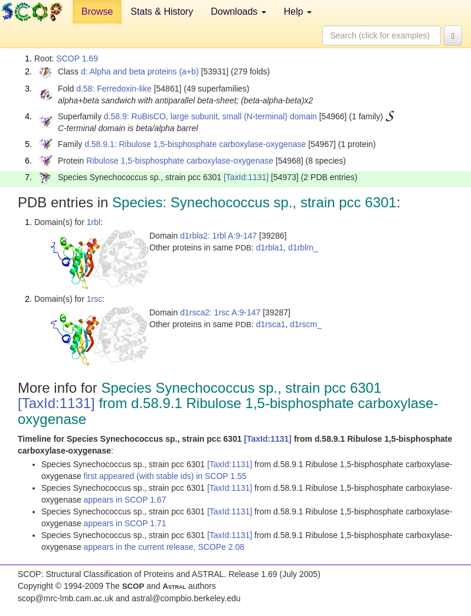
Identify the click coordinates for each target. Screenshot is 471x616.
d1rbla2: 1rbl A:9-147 (218, 235)
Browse (97, 11)
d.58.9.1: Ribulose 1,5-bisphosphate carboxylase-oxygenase (195, 144)
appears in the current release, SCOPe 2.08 (164, 547)
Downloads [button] (238, 11)
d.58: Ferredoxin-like (114, 88)
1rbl (93, 222)
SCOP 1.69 (77, 58)
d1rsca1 (271, 324)
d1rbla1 (270, 247)
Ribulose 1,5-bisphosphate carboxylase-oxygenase (179, 160)
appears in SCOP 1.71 (125, 523)
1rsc (94, 299)
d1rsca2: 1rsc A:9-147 (220, 312)
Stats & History (161, 11)
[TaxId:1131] (246, 177)
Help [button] (298, 11)
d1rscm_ (306, 324)
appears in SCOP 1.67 (125, 499)
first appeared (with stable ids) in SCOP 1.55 (165, 476)
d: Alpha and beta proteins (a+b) (140, 71)
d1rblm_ (303, 247)
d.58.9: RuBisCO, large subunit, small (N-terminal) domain (210, 116)
